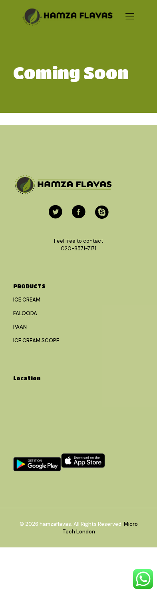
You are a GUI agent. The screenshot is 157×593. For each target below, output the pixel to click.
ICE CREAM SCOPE (36, 340)
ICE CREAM (26, 299)
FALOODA (25, 313)
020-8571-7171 (78, 248)
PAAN (20, 326)
